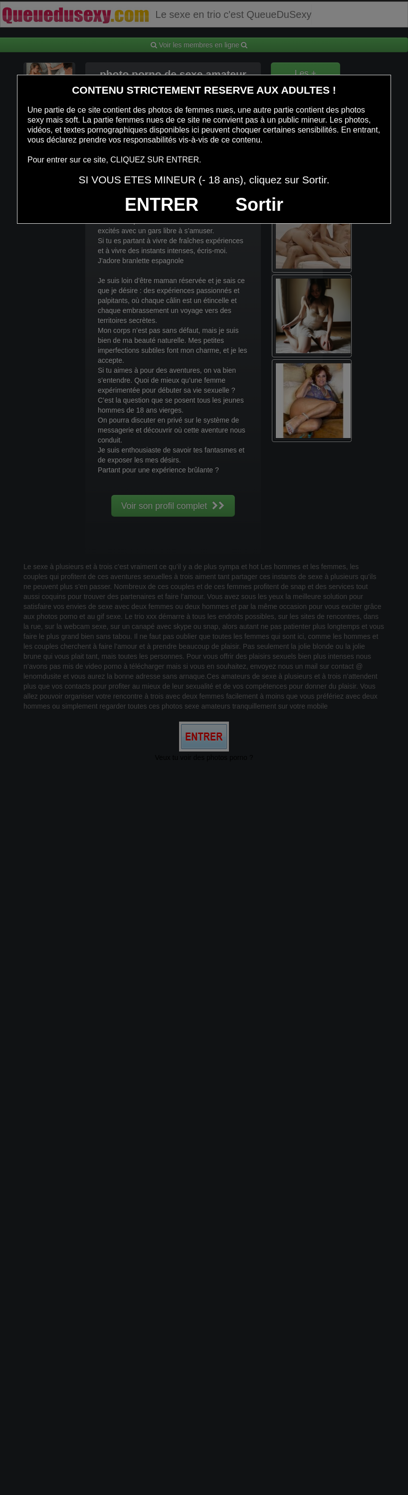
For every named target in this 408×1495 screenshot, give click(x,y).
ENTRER (162, 204)
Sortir (259, 204)
